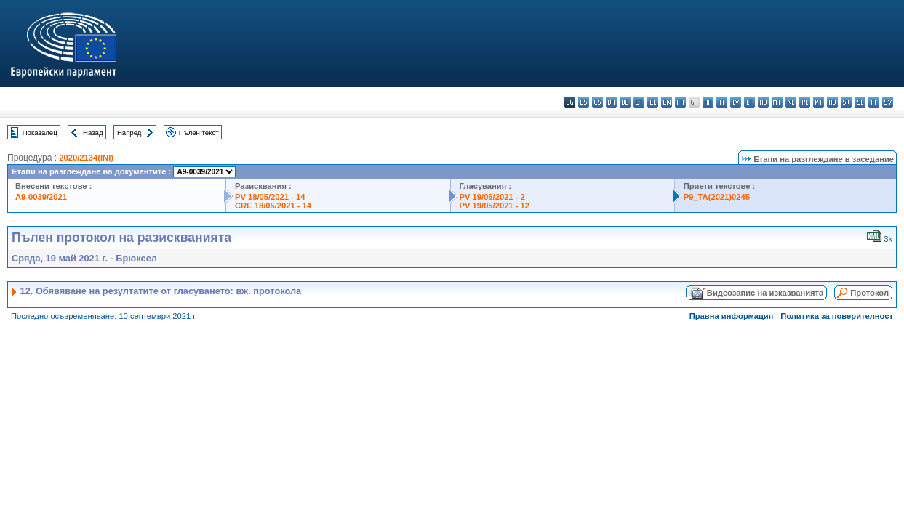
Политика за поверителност (836, 316)
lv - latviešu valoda (735, 102)
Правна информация (731, 316)
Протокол (869, 292)
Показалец (40, 133)
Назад (93, 133)
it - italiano (721, 102)
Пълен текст (199, 133)
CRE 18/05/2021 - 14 (273, 205)
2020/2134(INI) (86, 157)
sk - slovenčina (846, 102)
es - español (583, 102)
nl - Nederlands (790, 102)
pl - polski (804, 102)
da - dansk (611, 102)
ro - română (832, 102)
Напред (129, 133)
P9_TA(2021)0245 (717, 196)
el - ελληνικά (652, 102)
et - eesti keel (638, 102)
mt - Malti (777, 102)
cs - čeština (597, 102)
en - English (666, 102)
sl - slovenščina (860, 102)
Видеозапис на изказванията (765, 292)
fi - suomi (873, 102)
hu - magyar (763, 102)
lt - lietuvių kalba (749, 102)
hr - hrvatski (708, 102)
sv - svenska (887, 102)
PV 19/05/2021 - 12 (494, 205)
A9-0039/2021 (41, 196)
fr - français (680, 102)
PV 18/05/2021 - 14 (270, 196)
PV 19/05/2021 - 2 (492, 196)
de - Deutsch (625, 102)
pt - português (818, 102)
